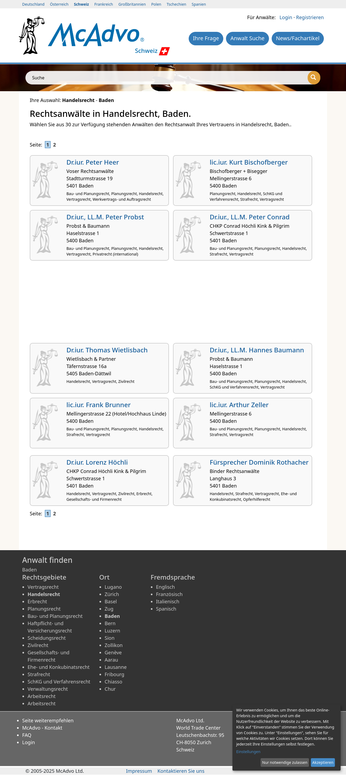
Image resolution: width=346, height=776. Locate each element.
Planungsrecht (44, 608)
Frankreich (103, 4)
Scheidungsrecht (47, 638)
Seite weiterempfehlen (48, 720)
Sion (110, 638)
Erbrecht (37, 601)
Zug (109, 608)
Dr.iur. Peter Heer (92, 162)
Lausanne (116, 667)
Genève (113, 652)
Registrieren (310, 17)
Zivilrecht (38, 645)
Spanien (199, 4)
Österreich (59, 4)
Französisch (169, 594)
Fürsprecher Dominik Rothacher (259, 462)
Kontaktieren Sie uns (180, 771)
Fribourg (114, 674)
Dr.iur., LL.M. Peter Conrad (250, 216)
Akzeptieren (322, 762)
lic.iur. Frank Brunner (98, 404)
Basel (111, 601)
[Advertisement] (173, 304)
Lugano (113, 587)
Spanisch (166, 608)
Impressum (139, 771)
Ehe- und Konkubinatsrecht (58, 667)
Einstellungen (248, 751)
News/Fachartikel (298, 38)
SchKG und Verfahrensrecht (59, 681)
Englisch (165, 587)
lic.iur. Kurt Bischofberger (249, 162)
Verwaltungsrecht (48, 689)
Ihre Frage (206, 38)
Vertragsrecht (43, 587)
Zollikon (114, 645)
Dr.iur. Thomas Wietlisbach (107, 349)
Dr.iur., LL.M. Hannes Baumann (257, 349)
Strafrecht (39, 674)
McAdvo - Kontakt (42, 727)
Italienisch (167, 601)
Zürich (112, 594)
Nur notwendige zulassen (284, 762)
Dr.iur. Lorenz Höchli (97, 462)
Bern (110, 623)
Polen (156, 4)
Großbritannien (132, 4)
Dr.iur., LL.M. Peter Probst (105, 216)
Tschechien (176, 4)
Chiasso (113, 681)
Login (286, 17)
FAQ (26, 735)
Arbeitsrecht (41, 696)
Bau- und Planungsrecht (55, 616)
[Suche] (314, 77)
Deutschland (33, 4)
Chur (110, 689)
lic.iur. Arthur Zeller (239, 404)
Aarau (111, 659)
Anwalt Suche (247, 38)
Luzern (112, 630)
